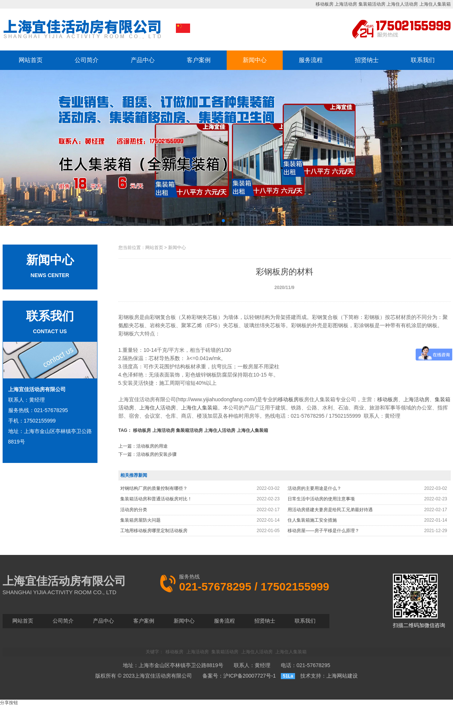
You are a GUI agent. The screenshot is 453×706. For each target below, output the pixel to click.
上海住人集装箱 (435, 4)
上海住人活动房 (402, 4)
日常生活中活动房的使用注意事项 (321, 498)
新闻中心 (255, 60)
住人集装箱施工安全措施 (312, 520)
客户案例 (199, 60)
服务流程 (311, 60)
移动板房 (324, 4)
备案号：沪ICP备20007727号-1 (239, 676)
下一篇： (147, 454)
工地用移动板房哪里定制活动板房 (153, 530)
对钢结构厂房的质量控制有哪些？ (153, 488)
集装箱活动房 (372, 4)
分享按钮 (9, 702)
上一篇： (143, 446)
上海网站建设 (342, 676)
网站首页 (31, 60)
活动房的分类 (133, 509)
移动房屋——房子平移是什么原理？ (323, 530)
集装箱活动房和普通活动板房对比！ (156, 498)
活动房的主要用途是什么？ (314, 488)
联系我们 (423, 60)
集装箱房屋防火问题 (140, 520)
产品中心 (143, 60)
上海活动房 (346, 4)
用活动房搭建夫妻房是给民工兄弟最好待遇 (330, 509)
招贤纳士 (367, 60)
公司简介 (87, 60)
